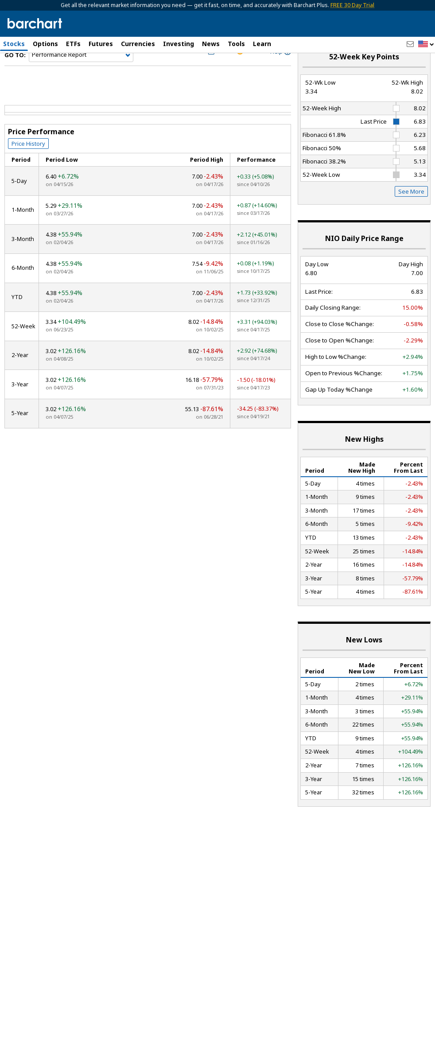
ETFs (73, 43)
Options (45, 43)
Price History (28, 164)
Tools (236, 43)
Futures (101, 43)
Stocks (14, 43)
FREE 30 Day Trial (352, 5)
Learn (262, 43)
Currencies (138, 43)
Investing (178, 43)
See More (411, 213)
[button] (426, 44)
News (211, 43)
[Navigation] (81, 76)
